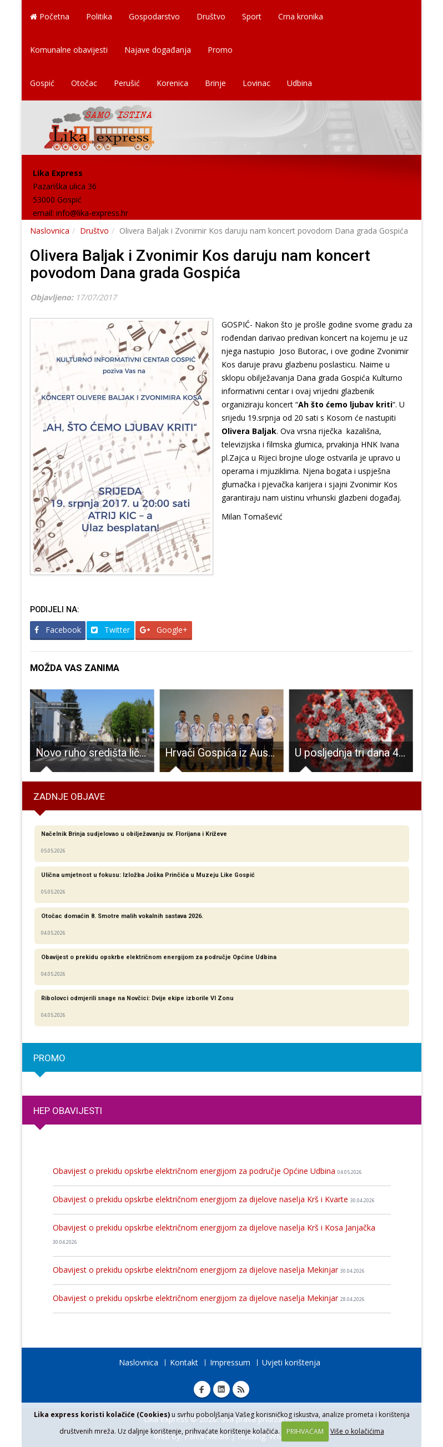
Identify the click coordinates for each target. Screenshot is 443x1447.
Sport (251, 16)
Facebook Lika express (202, 1389)
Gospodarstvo (154, 16)
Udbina (299, 83)
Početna (49, 16)
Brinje (215, 83)
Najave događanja (157, 49)
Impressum (230, 1362)
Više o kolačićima (357, 1431)
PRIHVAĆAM (305, 1431)
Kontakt (184, 1362)
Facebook (57, 629)
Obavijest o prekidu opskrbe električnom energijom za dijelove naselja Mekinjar (209, 1269)
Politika (99, 16)
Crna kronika (300, 16)
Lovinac (256, 83)
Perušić (127, 83)
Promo (220, 49)
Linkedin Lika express (221, 1389)
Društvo (211, 16)
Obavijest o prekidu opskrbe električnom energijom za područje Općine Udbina (207, 1171)
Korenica (172, 83)
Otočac (84, 83)
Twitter (110, 629)
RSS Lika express (241, 1389)
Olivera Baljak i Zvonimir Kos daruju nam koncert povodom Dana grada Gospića (200, 264)
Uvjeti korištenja (291, 1362)
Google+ (164, 629)
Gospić (42, 83)
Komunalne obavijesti (69, 49)
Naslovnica (49, 230)
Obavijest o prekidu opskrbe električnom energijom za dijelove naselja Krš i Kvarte (214, 1199)
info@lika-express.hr (92, 213)
